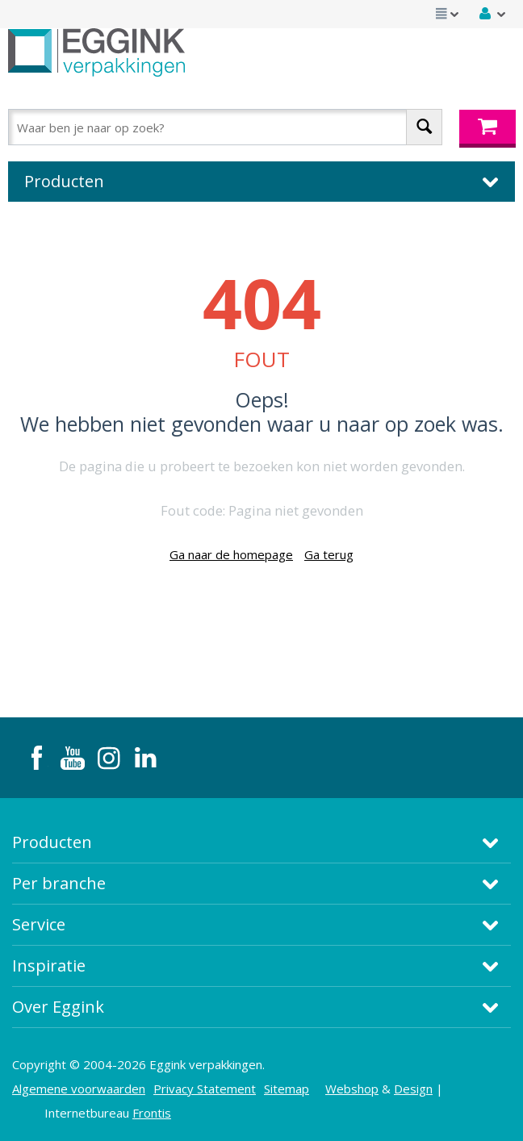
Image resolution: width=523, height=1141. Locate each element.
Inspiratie (49, 965)
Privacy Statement (204, 1088)
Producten (52, 842)
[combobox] (225, 127)
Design (413, 1088)
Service (38, 924)
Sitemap (286, 1088)
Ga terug (329, 554)
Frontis (151, 1113)
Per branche (59, 883)
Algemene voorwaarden (78, 1088)
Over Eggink (58, 1007)
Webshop (352, 1088)
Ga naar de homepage (231, 554)
